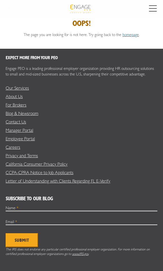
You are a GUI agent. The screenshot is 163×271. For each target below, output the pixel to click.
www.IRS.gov (80, 254)
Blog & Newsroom (22, 113)
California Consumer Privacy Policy (37, 164)
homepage (130, 34)
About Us (14, 96)
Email (11, 221)
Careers (13, 147)
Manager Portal (19, 130)
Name (12, 208)
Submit (22, 240)
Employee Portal (20, 138)
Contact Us (16, 122)
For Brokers (16, 105)
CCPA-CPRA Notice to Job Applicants (39, 172)
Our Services (17, 88)
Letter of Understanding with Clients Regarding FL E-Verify (58, 181)
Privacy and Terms (22, 155)
